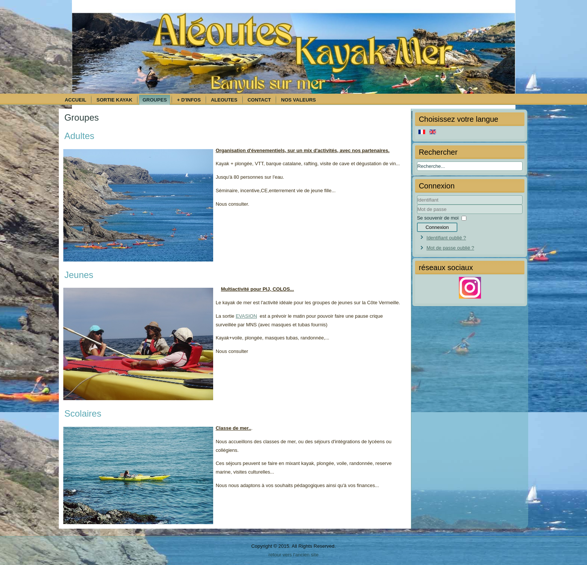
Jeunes (78, 275)
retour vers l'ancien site (293, 555)
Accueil (76, 100)
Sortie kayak (114, 100)
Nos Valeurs (298, 100)
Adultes (79, 136)
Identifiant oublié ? (446, 238)
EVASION (246, 316)
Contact (259, 100)
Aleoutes (224, 100)
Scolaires (83, 413)
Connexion (437, 227)
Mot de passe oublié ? (450, 248)
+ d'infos (188, 100)
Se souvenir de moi (438, 218)
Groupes (154, 100)
